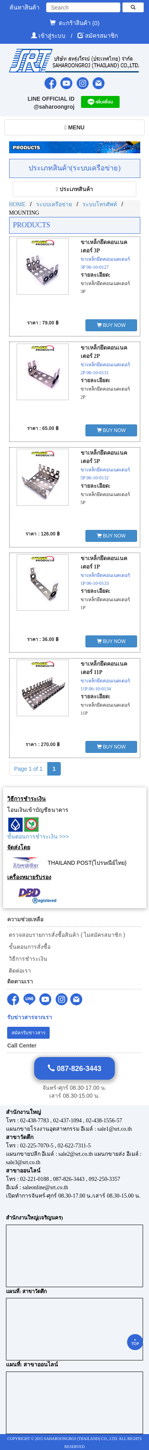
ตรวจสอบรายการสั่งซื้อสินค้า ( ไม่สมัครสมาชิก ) (66, 935)
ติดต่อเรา (19, 970)
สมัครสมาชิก (101, 35)
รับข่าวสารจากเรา (29, 1017)
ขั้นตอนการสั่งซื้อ (28, 947)
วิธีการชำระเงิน (27, 959)
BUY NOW (111, 325)
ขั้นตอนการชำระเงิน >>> (38, 836)
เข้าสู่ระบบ (53, 35)
